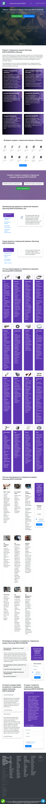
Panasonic (26, 774)
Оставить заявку (17, 16)
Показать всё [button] (23, 165)
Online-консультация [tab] (7, 250)
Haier (18, 769)
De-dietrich (19, 756)
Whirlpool (33, 773)
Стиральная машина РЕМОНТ (17, 3)
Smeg (32, 764)
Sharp (32, 760)
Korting (25, 759)
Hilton (18, 771)
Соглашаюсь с (41, 520)
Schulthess (33, 756)
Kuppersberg (26, 760)
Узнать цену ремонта (23, 188)
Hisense (18, 773)
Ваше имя (39, 509)
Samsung (33, 757)
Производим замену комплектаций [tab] (7, 231)
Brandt (11, 774)
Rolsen (25, 776)
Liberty (25, 767)
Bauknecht (12, 769)
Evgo (18, 762)
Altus (11, 760)
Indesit (25, 756)
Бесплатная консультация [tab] (7, 226)
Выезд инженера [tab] (8, 253)
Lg (24, 763)
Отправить (39, 524)
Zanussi (32, 774)
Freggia (18, 764)
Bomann (11, 771)
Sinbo (32, 763)
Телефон (39, 514)
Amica (11, 762)
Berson (11, 770)
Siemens (33, 762)
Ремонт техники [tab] (7, 263)
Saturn (32, 759)
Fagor (18, 763)
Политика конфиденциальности (35, 798)
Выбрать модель (29, 16)
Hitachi (18, 774)
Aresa (11, 763)
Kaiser (25, 757)
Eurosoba (19, 760)
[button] (25, 709)
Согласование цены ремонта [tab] (7, 260)
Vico (32, 770)
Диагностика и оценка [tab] (7, 256)
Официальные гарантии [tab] (7, 219)
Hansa (18, 770)
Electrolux (19, 759)
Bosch (11, 773)
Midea (25, 770)
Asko (11, 766)
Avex (11, 759)
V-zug (32, 767)
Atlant (11, 757)
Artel (11, 764)
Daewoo (11, 777)
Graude (18, 766)
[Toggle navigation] (31, 3)
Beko (11, 767)
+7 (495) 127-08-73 (40, 3)
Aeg (10, 756)
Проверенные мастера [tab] (7, 222)
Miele (25, 771)
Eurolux (18, 757)
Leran (25, 764)
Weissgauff (33, 771)
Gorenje (18, 767)
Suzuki (32, 766)
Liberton (25, 766)
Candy (11, 776)
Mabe (25, 769)
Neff (25, 773)
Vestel (32, 769)
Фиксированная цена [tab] (7, 215)
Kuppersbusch (27, 762)
